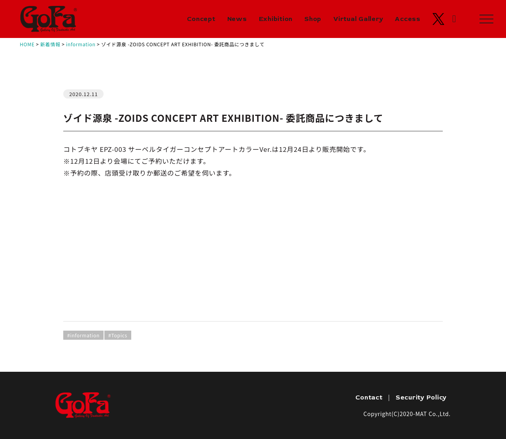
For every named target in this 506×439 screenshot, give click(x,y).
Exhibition (276, 19)
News (237, 19)
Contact (368, 397)
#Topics (117, 335)
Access (408, 19)
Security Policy (421, 397)
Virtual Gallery (358, 19)
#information (83, 335)
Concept (201, 19)
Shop (312, 19)
